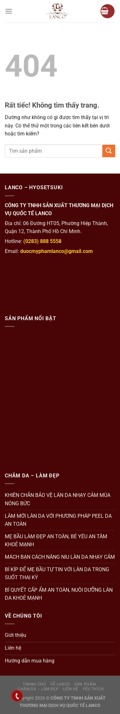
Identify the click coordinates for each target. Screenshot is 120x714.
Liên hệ (70, 689)
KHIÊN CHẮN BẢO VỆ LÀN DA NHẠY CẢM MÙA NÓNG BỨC (57, 499)
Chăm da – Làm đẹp (38, 689)
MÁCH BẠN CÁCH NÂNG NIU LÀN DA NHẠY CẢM (60, 557)
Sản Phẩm (85, 684)
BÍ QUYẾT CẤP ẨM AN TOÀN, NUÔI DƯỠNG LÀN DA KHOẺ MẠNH (59, 594)
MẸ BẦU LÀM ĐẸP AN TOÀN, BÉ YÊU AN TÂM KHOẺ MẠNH (56, 540)
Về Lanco (60, 684)
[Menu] (8, 11)
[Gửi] (108, 151)
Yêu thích (93, 689)
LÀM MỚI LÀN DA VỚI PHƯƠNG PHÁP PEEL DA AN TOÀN (58, 520)
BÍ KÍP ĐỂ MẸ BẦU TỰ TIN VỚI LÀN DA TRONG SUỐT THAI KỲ (57, 573)
